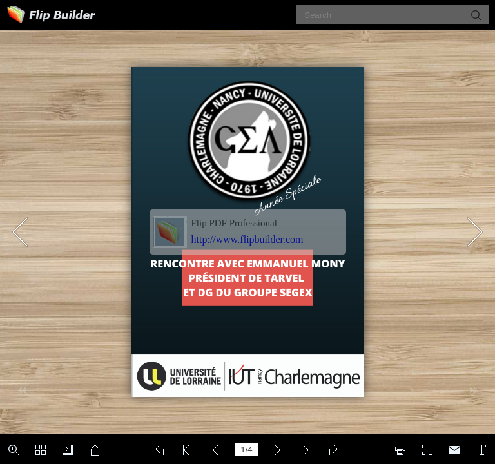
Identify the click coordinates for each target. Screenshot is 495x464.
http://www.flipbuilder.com (247, 239)
